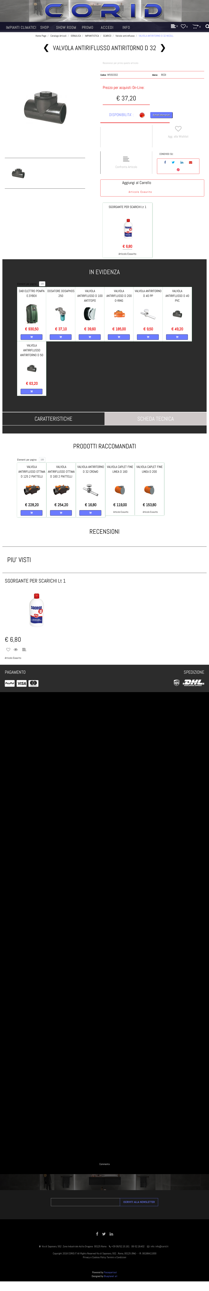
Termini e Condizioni (116, 1257)
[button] (45, 108)
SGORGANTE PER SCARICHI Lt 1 (127, 207)
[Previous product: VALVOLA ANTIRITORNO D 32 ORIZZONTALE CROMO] (46, 48)
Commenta (104, 1164)
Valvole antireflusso (125, 35)
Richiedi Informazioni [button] (161, 115)
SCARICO (107, 35)
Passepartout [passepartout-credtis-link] (110, 1272)
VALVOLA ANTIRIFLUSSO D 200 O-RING (119, 296)
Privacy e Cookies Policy (94, 1257)
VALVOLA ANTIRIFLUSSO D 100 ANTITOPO (90, 296)
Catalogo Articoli (58, 35)
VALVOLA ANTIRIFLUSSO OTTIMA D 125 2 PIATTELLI (31, 471)
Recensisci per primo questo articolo (120, 63)
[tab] (53, 418)
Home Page (41, 35)
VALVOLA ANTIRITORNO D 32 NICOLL (156, 35)
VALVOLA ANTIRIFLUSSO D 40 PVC (177, 296)
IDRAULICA (76, 35)
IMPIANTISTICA (92, 35)
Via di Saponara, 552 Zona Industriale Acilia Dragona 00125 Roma (74, 1246)
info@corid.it (162, 1246)
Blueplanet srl (110, 1276)
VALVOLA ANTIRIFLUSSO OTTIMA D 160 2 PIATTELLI (61, 471)
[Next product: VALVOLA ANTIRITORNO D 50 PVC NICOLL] (163, 48)
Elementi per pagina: (27, 284)
